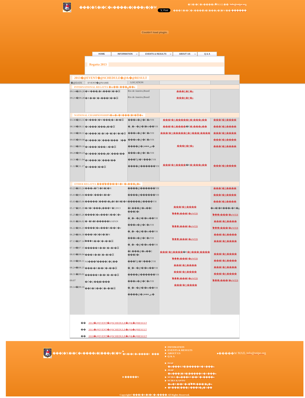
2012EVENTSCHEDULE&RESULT (118, 322)
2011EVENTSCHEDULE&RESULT (118, 329)
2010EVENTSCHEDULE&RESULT (118, 336)
